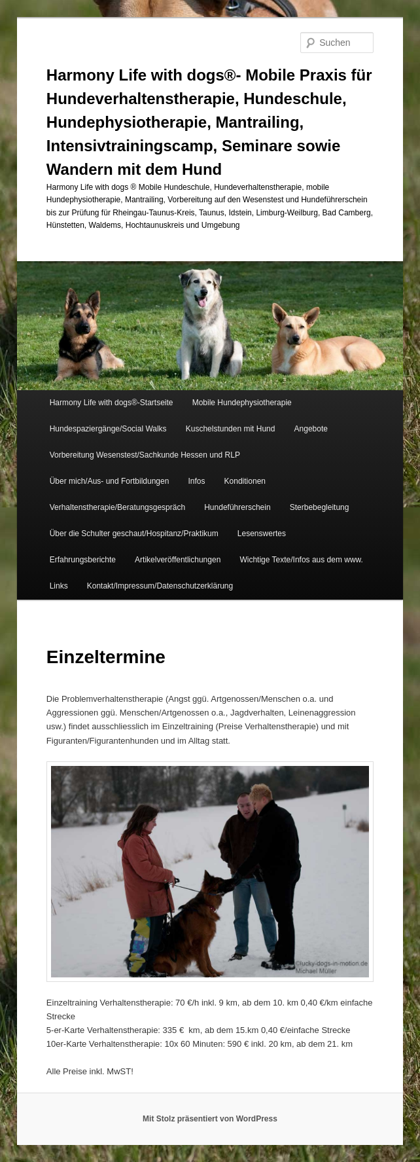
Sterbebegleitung (319, 507)
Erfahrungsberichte (83, 559)
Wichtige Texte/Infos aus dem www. (301, 559)
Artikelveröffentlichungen (177, 559)
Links (59, 585)
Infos (196, 481)
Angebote (311, 428)
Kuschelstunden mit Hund (230, 428)
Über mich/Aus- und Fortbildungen (109, 481)
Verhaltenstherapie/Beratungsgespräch (117, 507)
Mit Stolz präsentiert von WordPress (210, 1118)
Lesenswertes (261, 533)
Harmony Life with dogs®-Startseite (111, 402)
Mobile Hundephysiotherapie (242, 402)
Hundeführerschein (237, 507)
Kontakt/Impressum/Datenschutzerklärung (160, 585)
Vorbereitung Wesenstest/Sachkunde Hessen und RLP (145, 455)
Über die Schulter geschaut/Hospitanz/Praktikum (134, 533)
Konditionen (245, 481)
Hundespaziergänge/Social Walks (108, 428)
